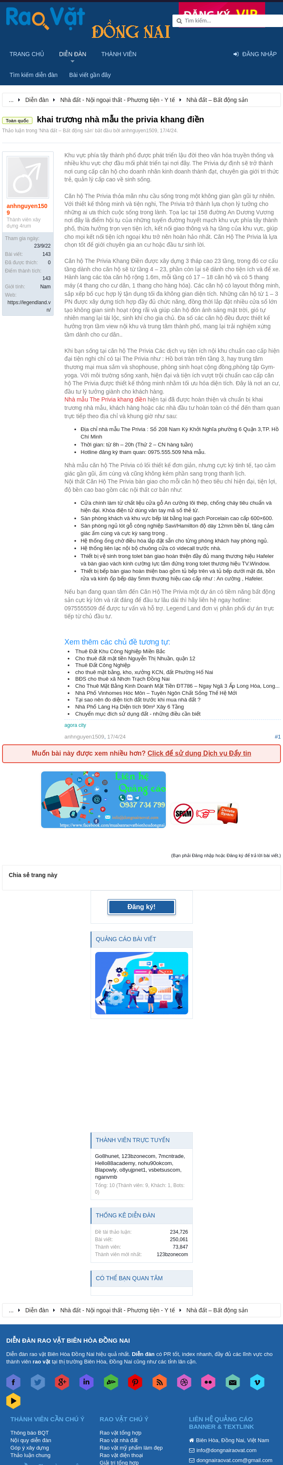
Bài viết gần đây (90, 75)
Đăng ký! (142, 906)
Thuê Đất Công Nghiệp (102, 665)
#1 (278, 737)
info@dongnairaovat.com (227, 1450)
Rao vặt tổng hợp (120, 1433)
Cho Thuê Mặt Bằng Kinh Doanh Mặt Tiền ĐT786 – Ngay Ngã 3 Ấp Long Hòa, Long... (177, 686)
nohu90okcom (155, 1163)
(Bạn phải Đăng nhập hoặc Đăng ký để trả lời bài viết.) (226, 855)
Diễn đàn (72, 54)
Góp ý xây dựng (29, 1448)
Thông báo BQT (29, 1433)
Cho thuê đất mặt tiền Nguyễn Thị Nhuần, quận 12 (135, 658)
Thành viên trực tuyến (133, 1140)
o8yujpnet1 (132, 1170)
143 (46, 254)
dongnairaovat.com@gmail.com (235, 1460)
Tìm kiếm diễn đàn (34, 75)
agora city (75, 725)
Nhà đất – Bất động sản (65, 131)
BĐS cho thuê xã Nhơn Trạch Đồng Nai (122, 679)
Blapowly (106, 1170)
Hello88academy (115, 1163)
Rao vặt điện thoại (121, 1455)
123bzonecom (138, 1156)
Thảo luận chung (30, 1455)
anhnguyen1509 (139, 131)
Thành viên (119, 54)
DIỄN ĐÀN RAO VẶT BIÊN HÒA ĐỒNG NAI (68, 1340)
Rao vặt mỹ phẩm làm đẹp (131, 1448)
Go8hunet (107, 1156)
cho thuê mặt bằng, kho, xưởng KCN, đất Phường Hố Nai (144, 672)
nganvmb (106, 1177)
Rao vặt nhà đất (119, 1440)
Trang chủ (27, 54)
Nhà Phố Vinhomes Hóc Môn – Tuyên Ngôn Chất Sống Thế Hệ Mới (156, 693)
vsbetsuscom (164, 1170)
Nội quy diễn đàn (30, 1440)
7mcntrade (171, 1156)
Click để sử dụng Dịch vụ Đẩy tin (199, 753)
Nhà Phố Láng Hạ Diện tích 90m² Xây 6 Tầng (129, 707)
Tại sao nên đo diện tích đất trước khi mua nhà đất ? (138, 700)
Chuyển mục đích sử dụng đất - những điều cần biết (138, 714)
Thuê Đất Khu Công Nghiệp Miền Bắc (120, 651)
